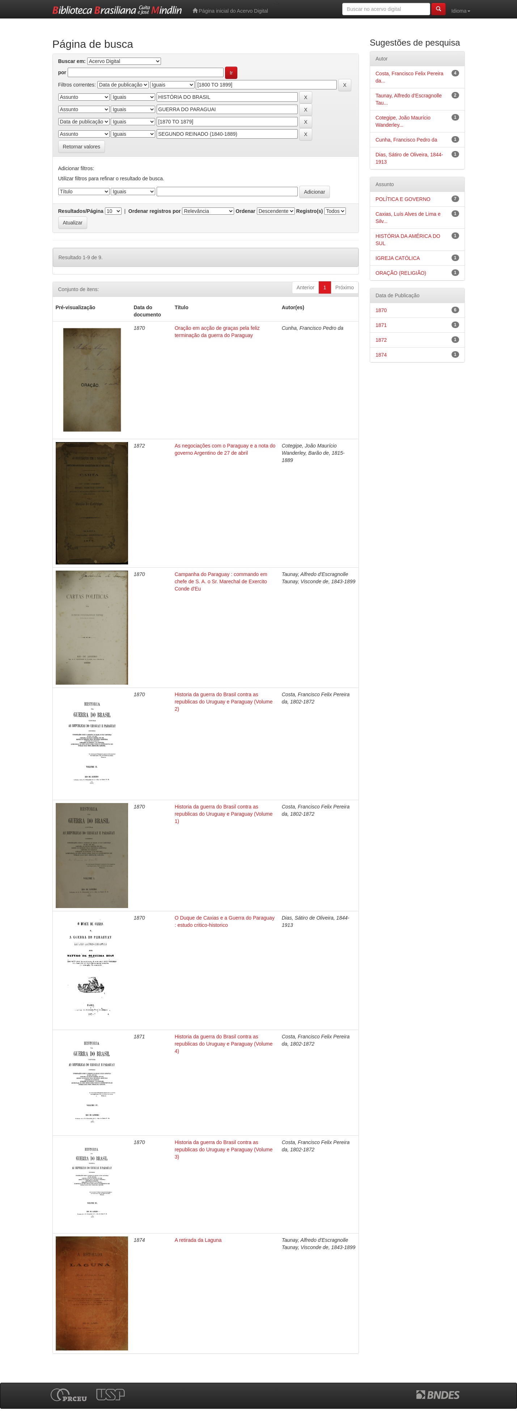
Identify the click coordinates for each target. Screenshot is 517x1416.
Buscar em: (72, 61)
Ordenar (245, 211)
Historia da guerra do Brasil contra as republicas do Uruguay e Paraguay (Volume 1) (224, 814)
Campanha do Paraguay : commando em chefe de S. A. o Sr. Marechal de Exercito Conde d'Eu (221, 581)
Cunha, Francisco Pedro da (406, 140)
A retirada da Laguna (198, 1240)
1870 (381, 310)
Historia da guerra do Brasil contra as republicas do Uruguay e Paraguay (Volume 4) (224, 1044)
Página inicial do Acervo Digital (230, 11)
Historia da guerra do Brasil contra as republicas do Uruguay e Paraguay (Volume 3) (224, 1149)
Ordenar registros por (154, 211)
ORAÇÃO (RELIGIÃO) (401, 273)
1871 (381, 325)
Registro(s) (309, 211)
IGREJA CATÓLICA (398, 258)
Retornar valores (82, 147)
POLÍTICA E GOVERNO (403, 199)
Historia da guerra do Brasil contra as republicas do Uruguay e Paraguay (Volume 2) (224, 702)
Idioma (460, 11)
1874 (381, 355)
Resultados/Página (80, 211)
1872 (381, 340)
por (62, 72)
